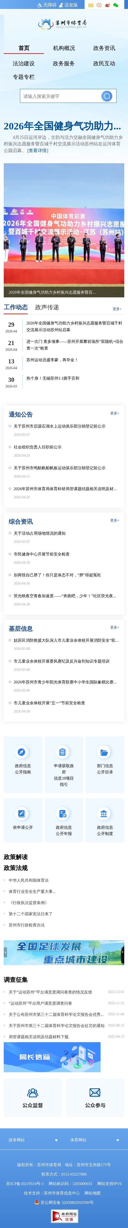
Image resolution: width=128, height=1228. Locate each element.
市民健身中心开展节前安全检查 (42, 554)
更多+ (117, 308)
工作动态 (16, 306)
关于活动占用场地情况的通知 (40, 533)
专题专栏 (24, 76)
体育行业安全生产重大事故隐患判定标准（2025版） (32, 891)
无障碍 (47, 4)
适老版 (68, 4)
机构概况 (64, 47)
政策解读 (16, 856)
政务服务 (64, 63)
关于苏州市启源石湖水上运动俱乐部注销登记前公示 (60, 426)
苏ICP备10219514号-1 (25, 1183)
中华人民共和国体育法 (29, 880)
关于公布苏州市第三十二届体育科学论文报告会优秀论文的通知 (58, 1014)
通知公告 (21, 414)
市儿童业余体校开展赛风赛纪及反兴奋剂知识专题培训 (62, 661)
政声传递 (47, 306)
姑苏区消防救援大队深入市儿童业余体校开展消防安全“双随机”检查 (66, 640)
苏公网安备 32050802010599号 (67, 1202)
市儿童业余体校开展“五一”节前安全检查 (49, 703)
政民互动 (104, 63)
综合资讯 (21, 521)
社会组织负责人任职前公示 (38, 447)
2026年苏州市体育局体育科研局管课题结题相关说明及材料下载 (66, 488)
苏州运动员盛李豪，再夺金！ (52, 359)
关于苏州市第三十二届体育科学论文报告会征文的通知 (57, 1025)
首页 (23, 47)
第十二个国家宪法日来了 (31, 913)
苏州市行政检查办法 (27, 925)
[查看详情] (37, 150)
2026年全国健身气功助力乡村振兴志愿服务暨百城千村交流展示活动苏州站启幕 (64, 125)
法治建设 (24, 63)
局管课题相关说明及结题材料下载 (39, 1036)
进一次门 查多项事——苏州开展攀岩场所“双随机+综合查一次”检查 (74, 344)
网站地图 (93, 1193)
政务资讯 (104, 47)
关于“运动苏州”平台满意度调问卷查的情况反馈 (50, 992)
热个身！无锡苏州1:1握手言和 (52, 378)
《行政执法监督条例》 (29, 902)
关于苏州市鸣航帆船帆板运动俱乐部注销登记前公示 (60, 468)
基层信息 (21, 628)
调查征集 (16, 979)
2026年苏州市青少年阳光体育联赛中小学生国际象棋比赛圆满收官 (66, 682)
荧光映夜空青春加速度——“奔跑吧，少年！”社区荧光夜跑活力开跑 (66, 595)
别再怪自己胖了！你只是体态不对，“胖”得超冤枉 (57, 575)
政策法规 (16, 867)
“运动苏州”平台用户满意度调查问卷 (40, 1003)
